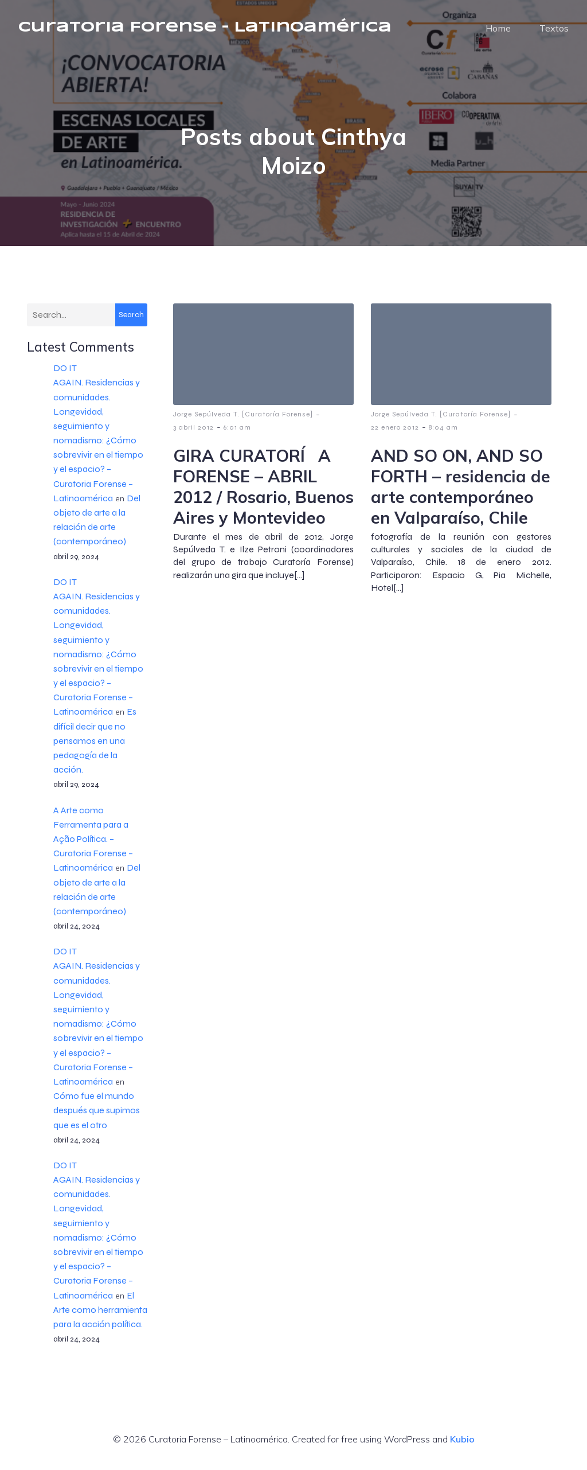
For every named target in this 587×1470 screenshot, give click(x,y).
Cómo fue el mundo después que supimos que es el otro (96, 1117)
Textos (554, 31)
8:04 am (443, 434)
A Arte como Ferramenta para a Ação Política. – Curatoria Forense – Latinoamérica (93, 846)
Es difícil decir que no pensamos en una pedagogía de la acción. (94, 747)
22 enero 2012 (395, 434)
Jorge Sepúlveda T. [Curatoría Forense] (243, 421)
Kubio (462, 1446)
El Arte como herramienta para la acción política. (100, 1316)
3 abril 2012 (193, 434)
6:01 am (237, 434)
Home (498, 31)
